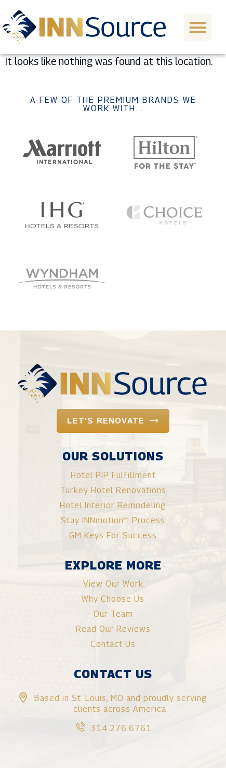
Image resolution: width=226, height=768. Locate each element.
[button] (197, 27)
